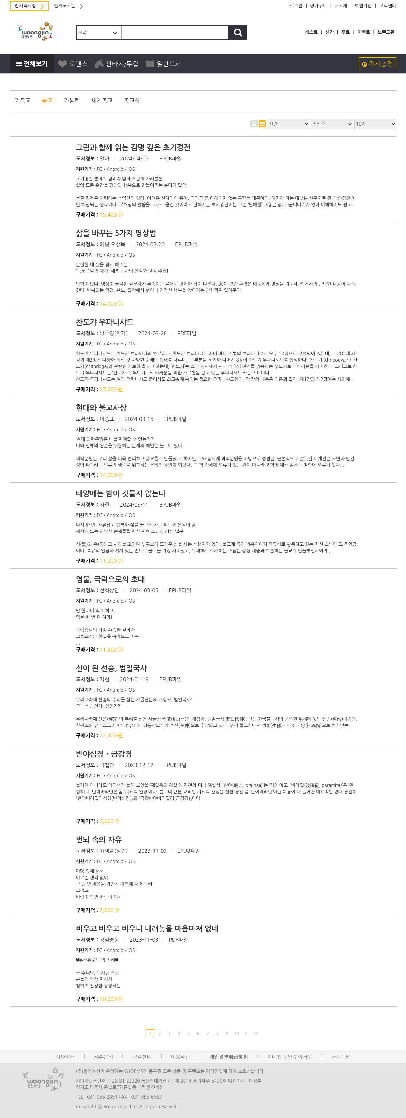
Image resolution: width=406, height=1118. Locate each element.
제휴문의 (103, 1056)
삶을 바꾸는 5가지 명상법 (116, 233)
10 (236, 1033)
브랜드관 (386, 32)
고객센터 (387, 6)
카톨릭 (72, 101)
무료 (345, 32)
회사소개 (65, 1056)
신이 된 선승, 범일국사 (111, 668)
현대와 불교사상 (101, 408)
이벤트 (363, 32)
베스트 (311, 32)
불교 (47, 101)
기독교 (23, 101)
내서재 (341, 6)
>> (256, 1033)
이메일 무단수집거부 (289, 1056)
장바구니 (318, 6)
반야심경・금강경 (104, 754)
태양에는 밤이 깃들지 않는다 (121, 493)
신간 (330, 32)
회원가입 (363, 6)
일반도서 (163, 64)
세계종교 (102, 101)
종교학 (132, 101)
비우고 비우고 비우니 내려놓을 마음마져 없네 (147, 928)
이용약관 (180, 1056)
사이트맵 (341, 1056)
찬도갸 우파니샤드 (105, 322)
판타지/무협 (116, 64)
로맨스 (72, 64)
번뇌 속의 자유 (99, 839)
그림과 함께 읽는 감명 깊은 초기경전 (133, 147)
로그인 (296, 6)
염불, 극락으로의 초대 (110, 579)
